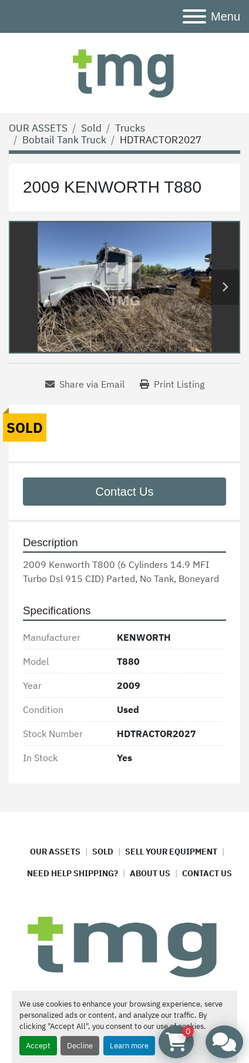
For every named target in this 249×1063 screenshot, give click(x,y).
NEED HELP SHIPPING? (72, 873)
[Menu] (194, 16)
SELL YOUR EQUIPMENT (171, 851)
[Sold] (91, 128)
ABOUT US (150, 873)
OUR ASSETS (55, 851)
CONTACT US (207, 873)
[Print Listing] (172, 384)
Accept (38, 1046)
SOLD (102, 851)
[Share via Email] (85, 384)
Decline (80, 1046)
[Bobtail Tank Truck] (64, 139)
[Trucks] (130, 128)
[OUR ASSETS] (38, 128)
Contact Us (125, 491)
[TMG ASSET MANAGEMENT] (124, 945)
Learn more (129, 1046)
